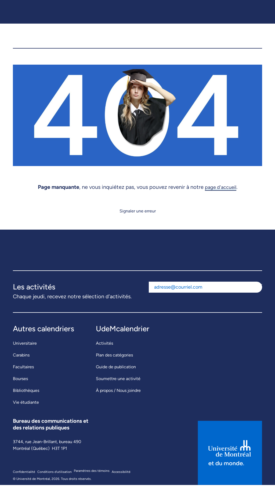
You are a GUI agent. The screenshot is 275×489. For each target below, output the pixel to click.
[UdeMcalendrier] (138, 37)
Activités (104, 347)
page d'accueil (220, 191)
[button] (254, 37)
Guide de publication (116, 370)
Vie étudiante (26, 406)
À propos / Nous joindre (118, 394)
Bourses (20, 382)
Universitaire (25, 347)
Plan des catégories (114, 359)
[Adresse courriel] (196, 291)
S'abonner (252, 288)
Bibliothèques (26, 394)
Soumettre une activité (118, 382)
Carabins (21, 359)
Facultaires (23, 370)
